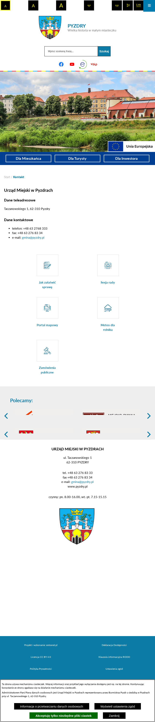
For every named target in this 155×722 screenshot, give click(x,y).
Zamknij (114, 715)
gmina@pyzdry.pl (33, 237)
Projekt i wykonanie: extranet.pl (41, 676)
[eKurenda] (83, 64)
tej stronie (124, 684)
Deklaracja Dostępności (114, 676)
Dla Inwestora (126, 158)
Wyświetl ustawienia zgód (118, 706)
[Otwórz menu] (149, 6)
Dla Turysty (77, 158)
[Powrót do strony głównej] (7, 177)
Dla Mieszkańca (28, 158)
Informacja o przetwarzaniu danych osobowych (51, 706)
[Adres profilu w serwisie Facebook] (61, 64)
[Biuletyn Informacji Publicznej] (94, 64)
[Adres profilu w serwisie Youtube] (72, 64)
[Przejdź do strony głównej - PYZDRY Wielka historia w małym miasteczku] (77, 27)
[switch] (89, 5)
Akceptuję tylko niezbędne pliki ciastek (64, 715)
